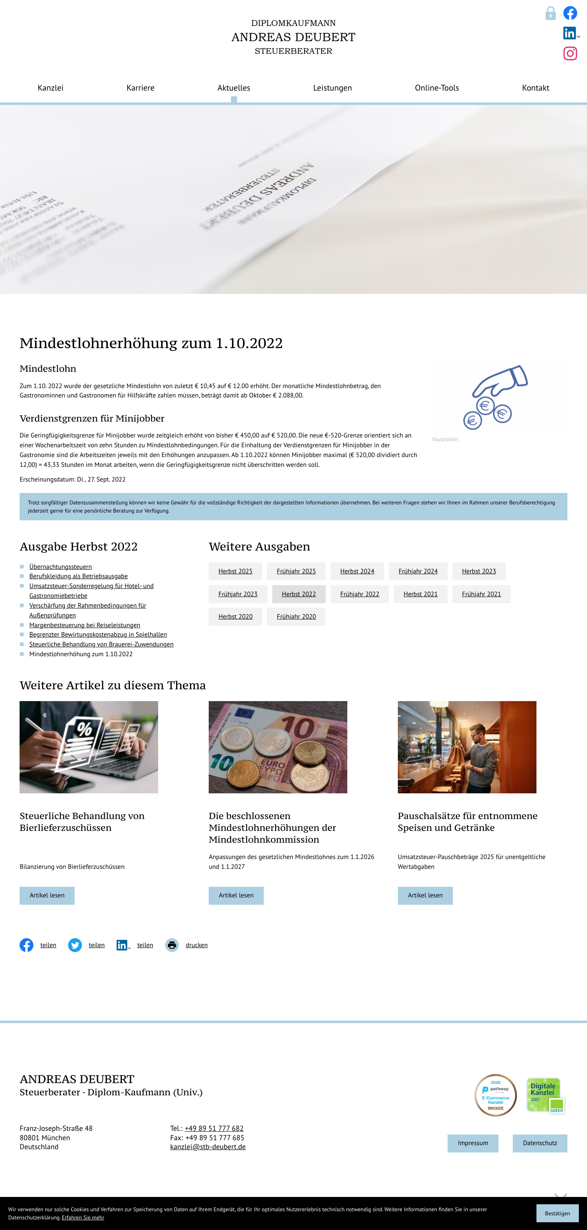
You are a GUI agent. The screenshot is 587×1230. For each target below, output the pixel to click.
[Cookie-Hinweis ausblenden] (557, 1213)
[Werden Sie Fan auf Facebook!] (570, 13)
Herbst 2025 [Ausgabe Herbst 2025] (235, 571)
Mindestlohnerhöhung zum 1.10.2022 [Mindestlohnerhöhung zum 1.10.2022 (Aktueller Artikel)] (81, 654)
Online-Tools (437, 87)
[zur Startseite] (293, 37)
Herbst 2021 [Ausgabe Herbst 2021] (421, 594)
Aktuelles (234, 87)
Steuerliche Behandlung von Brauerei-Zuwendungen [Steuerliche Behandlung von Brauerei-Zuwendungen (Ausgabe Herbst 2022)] (101, 644)
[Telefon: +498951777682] (214, 1128)
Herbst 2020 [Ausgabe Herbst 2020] (235, 617)
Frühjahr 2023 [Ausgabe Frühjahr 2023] (238, 594)
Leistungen (332, 87)
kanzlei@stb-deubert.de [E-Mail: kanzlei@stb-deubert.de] (208, 1146)
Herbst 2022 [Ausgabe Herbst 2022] (299, 594)
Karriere (140, 87)
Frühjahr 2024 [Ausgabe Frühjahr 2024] (418, 571)
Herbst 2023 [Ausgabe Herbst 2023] (479, 571)
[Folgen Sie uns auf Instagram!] (570, 53)
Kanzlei (51, 87)
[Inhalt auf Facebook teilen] (44, 945)
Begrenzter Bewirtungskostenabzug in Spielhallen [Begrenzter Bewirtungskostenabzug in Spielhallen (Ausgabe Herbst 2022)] (98, 635)
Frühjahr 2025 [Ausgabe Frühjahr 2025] (296, 571)
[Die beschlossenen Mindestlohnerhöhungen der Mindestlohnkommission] (236, 896)
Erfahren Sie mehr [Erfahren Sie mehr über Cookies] (83, 1217)
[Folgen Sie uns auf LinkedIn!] (571, 33)
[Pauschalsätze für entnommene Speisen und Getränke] (425, 896)
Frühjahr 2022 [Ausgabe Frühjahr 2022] (360, 594)
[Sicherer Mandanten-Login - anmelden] (551, 13)
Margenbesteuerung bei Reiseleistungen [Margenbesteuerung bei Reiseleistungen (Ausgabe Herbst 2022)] (84, 625)
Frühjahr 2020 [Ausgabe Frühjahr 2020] (296, 617)
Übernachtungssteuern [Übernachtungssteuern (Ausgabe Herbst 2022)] (60, 567)
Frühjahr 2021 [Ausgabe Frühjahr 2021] (481, 594)
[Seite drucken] (192, 945)
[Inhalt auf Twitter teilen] (92, 945)
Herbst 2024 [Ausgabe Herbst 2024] (357, 571)
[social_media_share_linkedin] (141, 945)
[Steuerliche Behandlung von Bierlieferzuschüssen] (47, 896)
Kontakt (535, 87)
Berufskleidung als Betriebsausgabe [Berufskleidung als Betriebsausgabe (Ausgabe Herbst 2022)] (78, 576)
